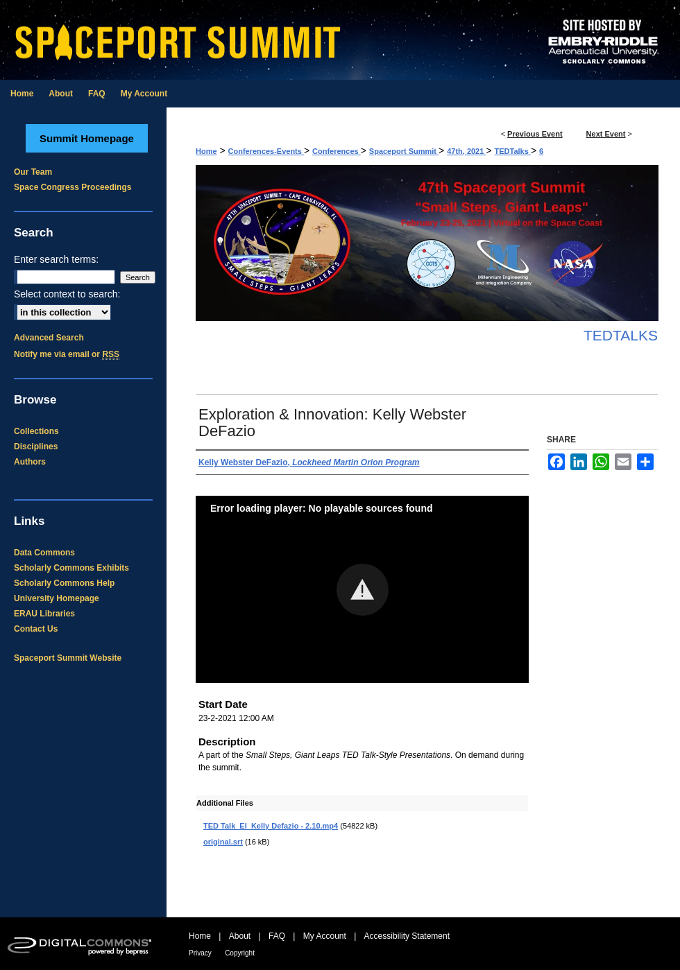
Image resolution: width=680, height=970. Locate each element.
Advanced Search (49, 338)
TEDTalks (513, 151)
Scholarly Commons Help (64, 583)
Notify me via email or (66, 354)
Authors (30, 462)
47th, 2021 (466, 151)
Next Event (606, 134)
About (239, 936)
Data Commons (44, 552)
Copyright (240, 953)
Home (206, 151)
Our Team (33, 172)
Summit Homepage (87, 138)
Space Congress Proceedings (72, 187)
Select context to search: (67, 294)
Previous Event (534, 134)
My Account (324, 936)
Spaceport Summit (404, 151)
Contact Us (36, 629)
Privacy (200, 953)
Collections (36, 431)
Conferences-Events (266, 151)
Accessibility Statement (407, 936)
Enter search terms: (56, 259)
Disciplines (36, 446)
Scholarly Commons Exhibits (71, 568)
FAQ (277, 936)
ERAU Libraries (44, 613)
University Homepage (56, 598)
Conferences (336, 151)
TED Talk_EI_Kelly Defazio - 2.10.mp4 (270, 826)
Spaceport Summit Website (67, 658)
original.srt (223, 842)
